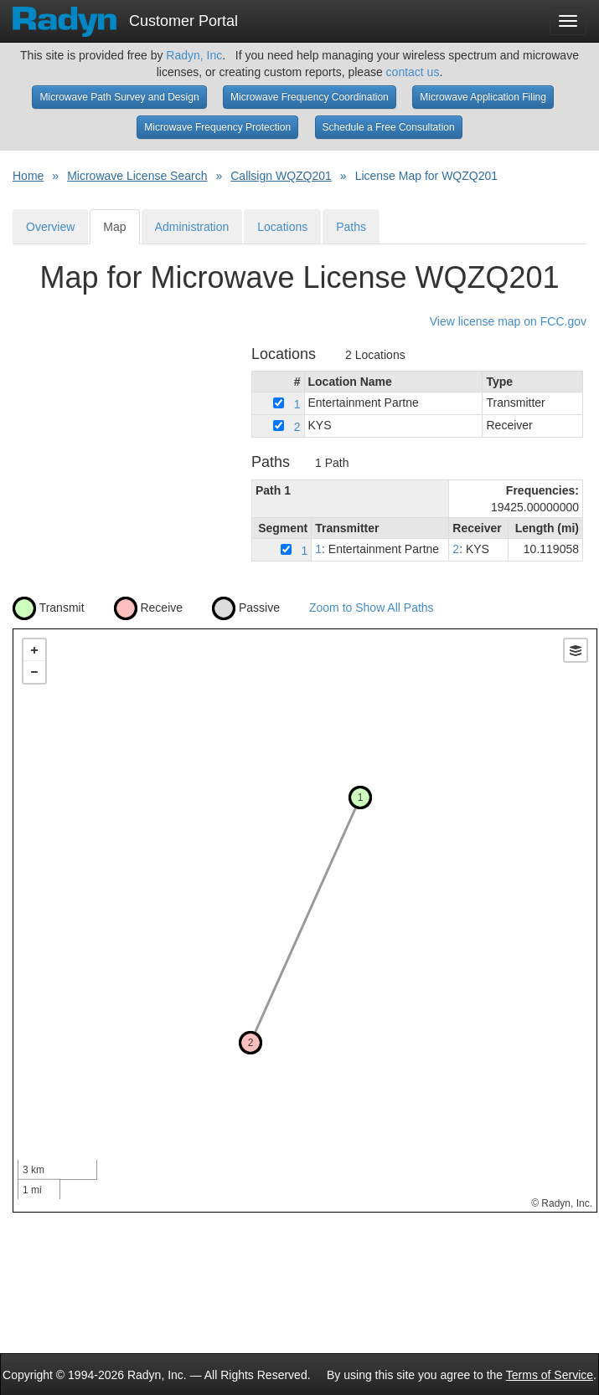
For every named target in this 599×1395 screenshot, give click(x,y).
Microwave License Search (137, 175)
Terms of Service (549, 1375)
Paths (351, 226)
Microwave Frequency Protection (217, 127)
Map (114, 226)
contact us (413, 72)
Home (28, 175)
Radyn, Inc (194, 55)
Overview (50, 226)
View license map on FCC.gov (508, 321)
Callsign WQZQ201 (281, 175)
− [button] (34, 672)
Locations (282, 226)
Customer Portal (125, 16)
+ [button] (34, 650)
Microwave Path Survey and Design (119, 97)
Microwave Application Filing (483, 97)
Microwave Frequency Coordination (309, 97)
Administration (192, 226)
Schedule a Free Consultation (389, 127)
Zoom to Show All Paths (371, 607)
